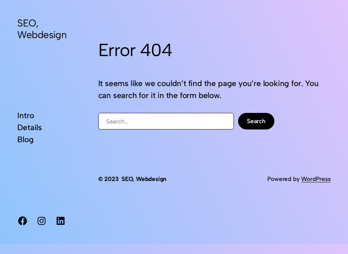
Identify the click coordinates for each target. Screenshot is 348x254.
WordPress (315, 178)
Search (256, 121)
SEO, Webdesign (42, 28)
